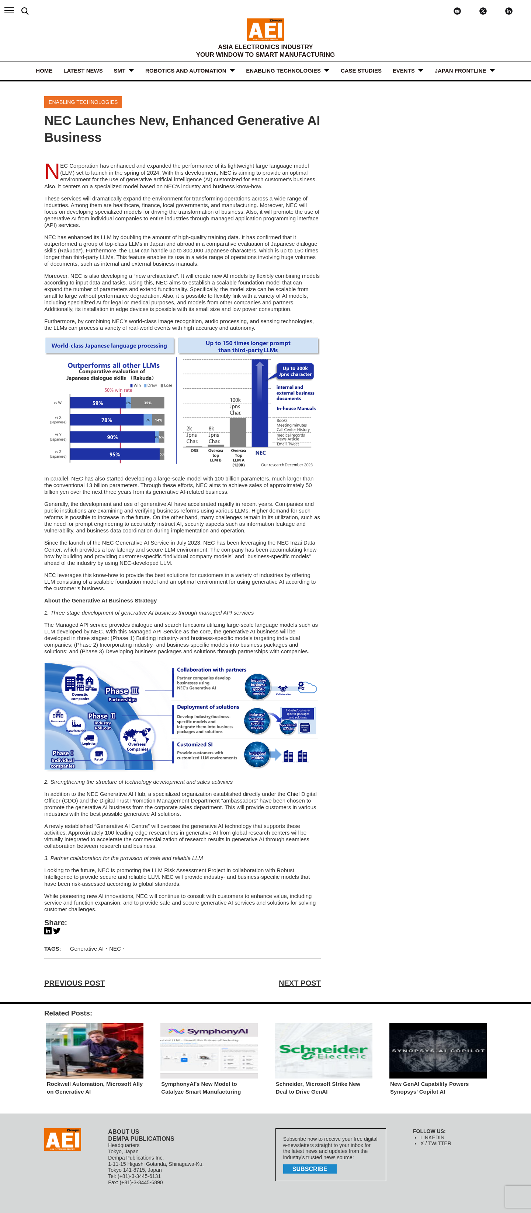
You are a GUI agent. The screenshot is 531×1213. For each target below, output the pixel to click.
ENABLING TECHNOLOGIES (283, 70)
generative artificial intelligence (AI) (169, 179)
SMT (120, 70)
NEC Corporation (79, 165)
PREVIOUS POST (74, 981)
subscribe (309, 1167)
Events (404, 70)
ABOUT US (123, 1129)
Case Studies (361, 70)
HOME (44, 70)
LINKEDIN (432, 1135)
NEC (115, 947)
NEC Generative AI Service (135, 542)
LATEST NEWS (83, 70)
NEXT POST (300, 981)
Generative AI (87, 947)
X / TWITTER (435, 1141)
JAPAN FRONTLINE (460, 70)
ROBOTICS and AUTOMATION (185, 70)
